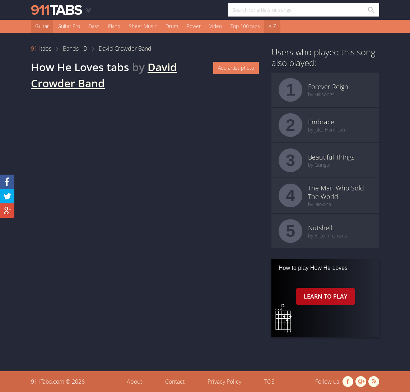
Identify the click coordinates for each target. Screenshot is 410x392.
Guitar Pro (68, 26)
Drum (172, 26)
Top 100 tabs (245, 26)
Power (194, 26)
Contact (175, 382)
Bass (94, 26)
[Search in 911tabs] (371, 10)
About (134, 382)
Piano (114, 26)
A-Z (272, 26)
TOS (269, 382)
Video (215, 26)
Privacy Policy (224, 382)
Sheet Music (143, 26)
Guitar (42, 26)
